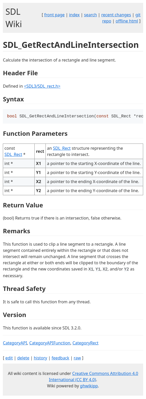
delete (23, 358)
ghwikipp (89, 386)
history (40, 358)
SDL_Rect (13, 155)
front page (54, 15)
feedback (60, 358)
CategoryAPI (15, 343)
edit (9, 358)
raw (77, 358)
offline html (127, 21)
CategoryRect (85, 343)
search (90, 15)
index (74, 15)
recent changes (116, 15)
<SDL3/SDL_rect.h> (42, 86)
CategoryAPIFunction (49, 343)
